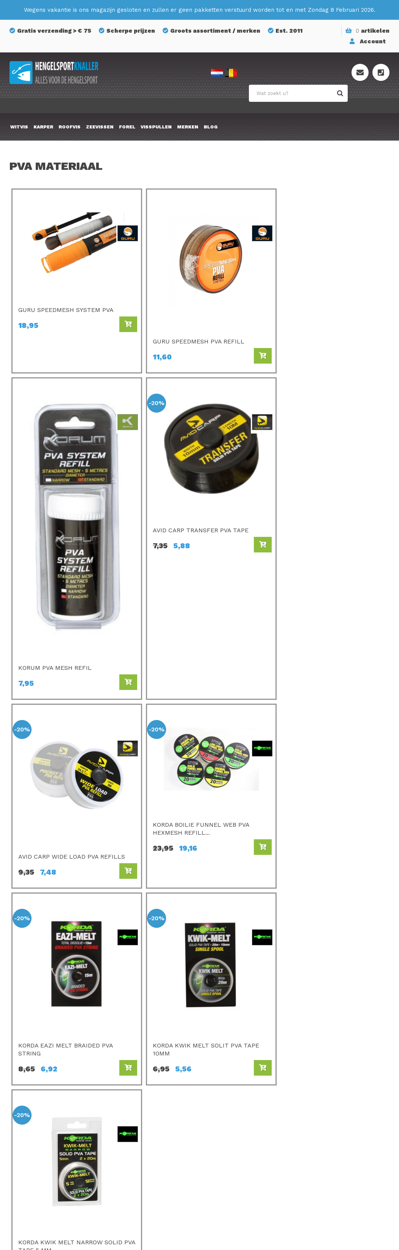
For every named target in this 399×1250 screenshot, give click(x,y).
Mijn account (323, 1079)
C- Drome (128, 1037)
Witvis (19, 127)
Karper (43, 127)
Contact (316, 1058)
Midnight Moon (234, 1143)
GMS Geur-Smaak (238, 1101)
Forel (127, 127)
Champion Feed (137, 1069)
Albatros (225, 1133)
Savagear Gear (233, 1090)
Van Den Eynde (136, 1079)
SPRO (221, 1069)
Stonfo (125, 1143)
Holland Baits (232, 1111)
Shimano (127, 1101)
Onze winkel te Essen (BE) (342, 1111)
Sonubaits (129, 1047)
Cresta (124, 1133)
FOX (218, 1122)
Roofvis (70, 127)
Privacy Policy (325, 1090)
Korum (124, 1154)
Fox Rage (128, 1111)
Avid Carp (226, 1026)
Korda (221, 1037)
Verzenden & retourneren (340, 1037)
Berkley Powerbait (239, 1154)
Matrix (124, 1058)
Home (279, 840)
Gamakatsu (229, 1047)
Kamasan (226, 1058)
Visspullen (156, 127)
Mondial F (227, 1079)
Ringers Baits (133, 1122)
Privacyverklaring (258, 1237)
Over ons (317, 1047)
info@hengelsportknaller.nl (59, 1069)
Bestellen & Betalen (333, 1026)
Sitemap (317, 1069)
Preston (126, 1026)
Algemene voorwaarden (339, 1101)
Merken (187, 127)
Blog (211, 127)
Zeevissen (100, 127)
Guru (121, 1090)
